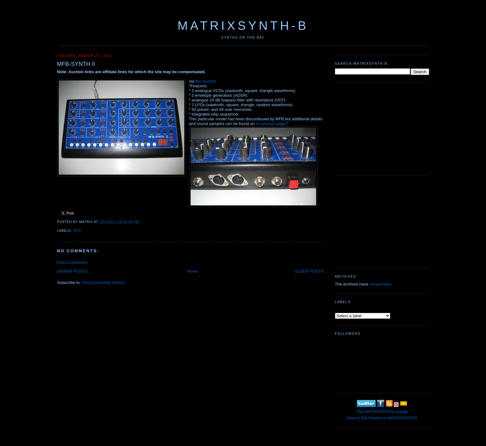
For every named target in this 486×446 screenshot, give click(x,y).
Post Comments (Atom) (103, 282)
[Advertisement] (382, 128)
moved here (380, 284)
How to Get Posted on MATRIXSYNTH (382, 418)
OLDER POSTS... (310, 271)
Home (192, 271)
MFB (77, 230)
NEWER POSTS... (74, 271)
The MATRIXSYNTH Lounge (382, 411)
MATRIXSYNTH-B (242, 25)
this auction (205, 81)
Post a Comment (72, 262)
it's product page (271, 123)
